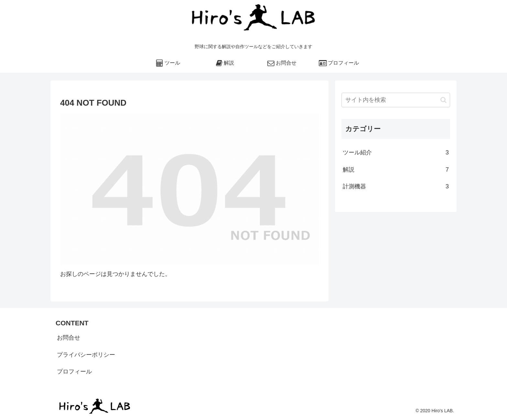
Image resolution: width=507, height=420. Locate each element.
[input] (395, 100)
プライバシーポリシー (86, 355)
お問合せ (68, 337)
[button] (443, 100)
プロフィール (74, 371)
